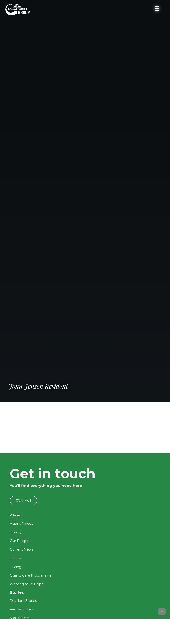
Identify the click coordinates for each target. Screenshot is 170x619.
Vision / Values (21, 523)
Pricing (15, 567)
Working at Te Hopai (27, 584)
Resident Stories (23, 600)
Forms (15, 558)
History (15, 532)
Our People (19, 541)
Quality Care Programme (31, 575)
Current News (21, 549)
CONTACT (23, 501)
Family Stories (21, 609)
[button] (162, 611)
